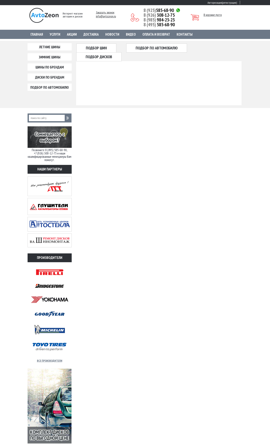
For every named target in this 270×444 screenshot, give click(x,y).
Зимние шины (49, 57)
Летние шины (49, 47)
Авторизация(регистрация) (222, 2)
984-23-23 (159, 19)
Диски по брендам (49, 77)
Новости (112, 34)
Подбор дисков (99, 56)
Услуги (55, 34)
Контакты (184, 34)
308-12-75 (159, 15)
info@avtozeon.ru (106, 16)
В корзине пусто (213, 15)
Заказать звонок (105, 12)
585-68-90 (159, 10)
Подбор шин (96, 47)
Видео (131, 34)
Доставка (91, 34)
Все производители (49, 360)
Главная (37, 34)
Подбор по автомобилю (49, 87)
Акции (72, 34)
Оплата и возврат (156, 34)
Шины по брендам (49, 67)
